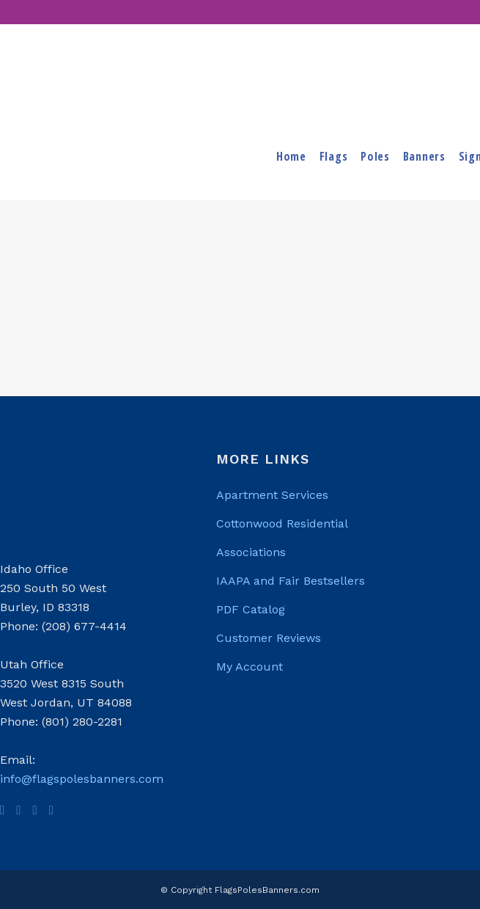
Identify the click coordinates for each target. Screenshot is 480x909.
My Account (249, 666)
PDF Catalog (250, 609)
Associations (251, 552)
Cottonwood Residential (282, 523)
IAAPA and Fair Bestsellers (290, 581)
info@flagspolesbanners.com (81, 779)
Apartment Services (272, 495)
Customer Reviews (268, 638)
